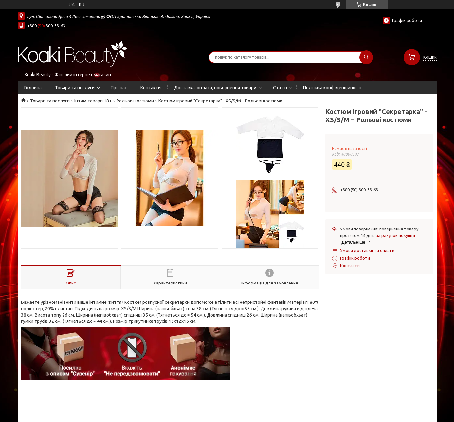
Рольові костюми (135, 100)
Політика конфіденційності (332, 87)
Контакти (150, 87)
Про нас (119, 87)
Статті (280, 87)
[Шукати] (366, 57)
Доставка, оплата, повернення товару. (215, 87)
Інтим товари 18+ (93, 100)
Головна (33, 87)
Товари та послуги (75, 87)
